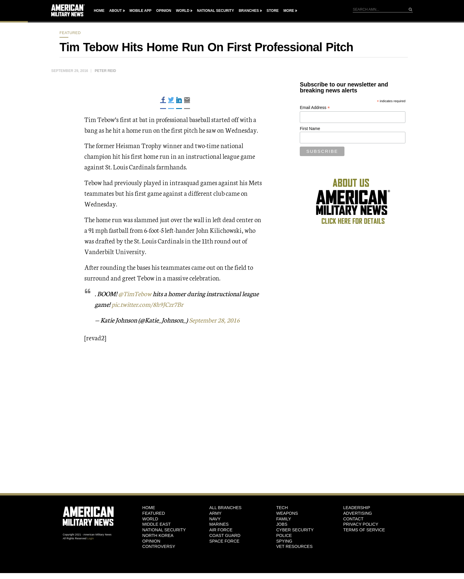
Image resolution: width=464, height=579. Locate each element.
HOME (148, 507)
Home (99, 11)
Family (283, 518)
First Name (310, 128)
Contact (353, 518)
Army (215, 513)
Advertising (357, 513)
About (115, 11)
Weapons (287, 513)
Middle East (156, 524)
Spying (284, 540)
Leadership (356, 507)
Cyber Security (294, 529)
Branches (249, 11)
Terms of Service (364, 529)
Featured (70, 33)
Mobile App (141, 11)
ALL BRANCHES (225, 507)
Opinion (163, 11)
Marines (219, 524)
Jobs (281, 524)
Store (273, 11)
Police (284, 535)
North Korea (157, 535)
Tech (282, 507)
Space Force (224, 540)
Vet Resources (294, 546)
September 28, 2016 (215, 319)
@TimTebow (135, 293)
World (182, 11)
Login (90, 538)
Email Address (315, 107)
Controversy (158, 546)
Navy (214, 518)
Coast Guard (224, 535)
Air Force (220, 529)
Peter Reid (105, 71)
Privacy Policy (360, 524)
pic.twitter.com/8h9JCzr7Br (149, 304)
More (288, 11)
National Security (215, 11)
